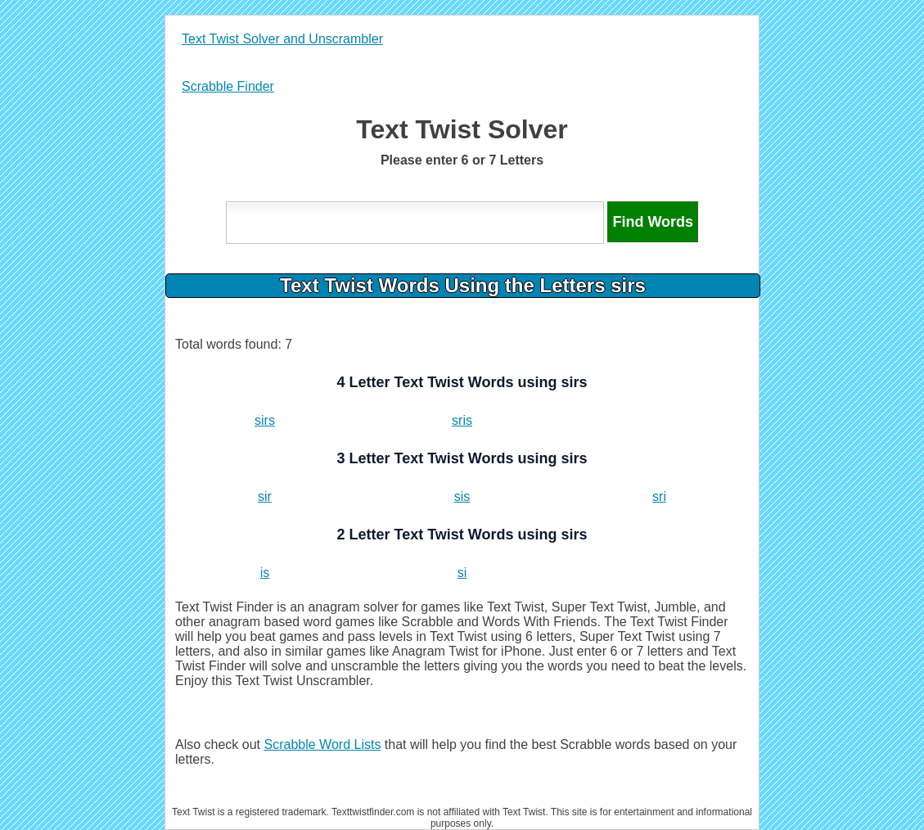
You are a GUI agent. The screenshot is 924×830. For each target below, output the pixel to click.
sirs (265, 420)
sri (659, 496)
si (462, 573)
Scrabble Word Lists (322, 744)
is (265, 573)
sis (462, 496)
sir (265, 496)
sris (462, 420)
